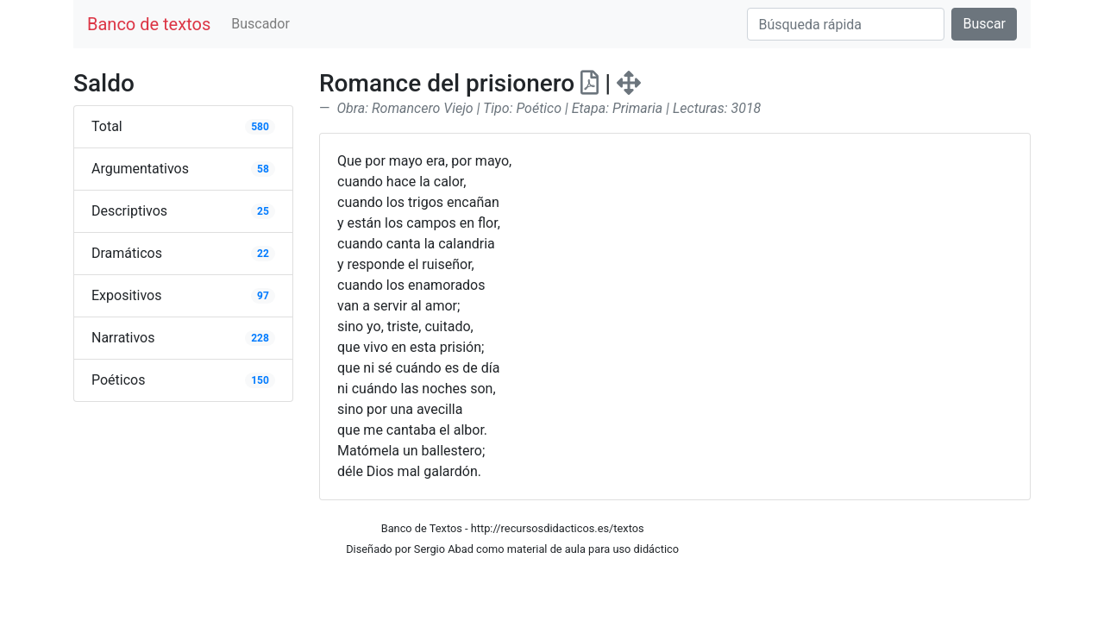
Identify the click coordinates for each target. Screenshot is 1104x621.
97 (263, 296)
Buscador (260, 24)
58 (263, 169)
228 (260, 338)
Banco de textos (148, 24)
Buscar (984, 24)
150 (260, 380)
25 (263, 211)
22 (263, 254)
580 (260, 127)
